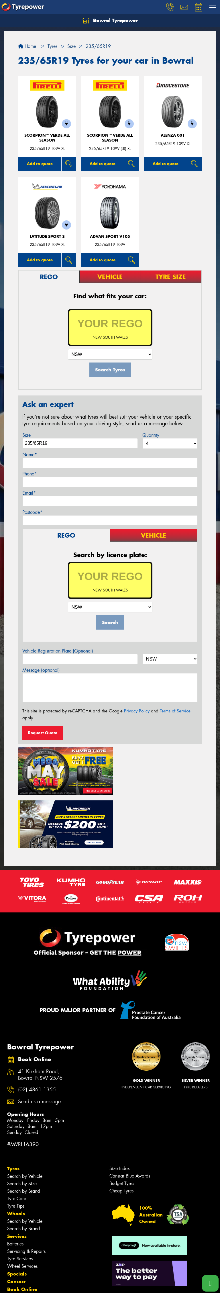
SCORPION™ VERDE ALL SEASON (47, 138)
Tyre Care (16, 1142)
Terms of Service (175, 711)
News (14, 1248)
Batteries (15, 1188)
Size (26, 435)
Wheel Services (22, 1210)
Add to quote (40, 163)
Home (27, 46)
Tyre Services (20, 1203)
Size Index (119, 1112)
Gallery (16, 1256)
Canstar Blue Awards (129, 1120)
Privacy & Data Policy (40, 1283)
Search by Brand (23, 1135)
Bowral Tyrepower (110, 20)
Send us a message (39, 1045)
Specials (17, 1217)
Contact (16, 1225)
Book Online (22, 1233)
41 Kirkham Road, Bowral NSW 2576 (40, 1018)
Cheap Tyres (121, 1135)
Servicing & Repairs (26, 1195)
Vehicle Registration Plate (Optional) (57, 651)
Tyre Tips (15, 1150)
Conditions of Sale (76, 1283)
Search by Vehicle (24, 1120)
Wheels (16, 1157)
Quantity (150, 435)
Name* (29, 455)
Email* (29, 493)
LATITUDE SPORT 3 (47, 236)
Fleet (13, 1241)
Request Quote (42, 732)
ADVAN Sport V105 (110, 236)
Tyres (13, 1112)
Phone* (29, 474)
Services (17, 1180)
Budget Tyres (121, 1127)
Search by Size (22, 1127)
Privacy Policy (137, 711)
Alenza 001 (173, 135)
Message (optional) (41, 670)
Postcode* (32, 512)
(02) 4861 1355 (37, 1033)
